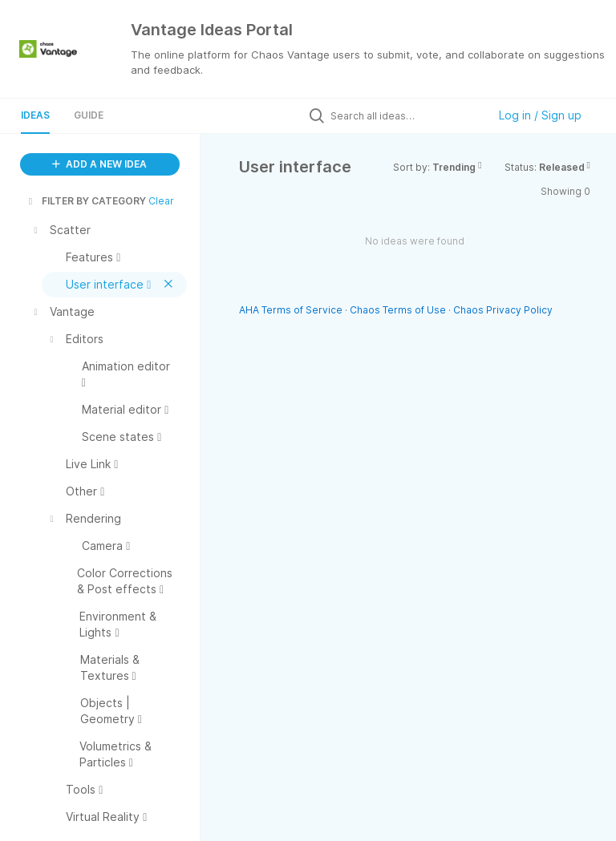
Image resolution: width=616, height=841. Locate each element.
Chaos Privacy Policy (503, 310)
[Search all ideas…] (405, 115)
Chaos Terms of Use (398, 310)
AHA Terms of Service (292, 310)
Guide (88, 115)
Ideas (35, 115)
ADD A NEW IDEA (99, 164)
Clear (161, 201)
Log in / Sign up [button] (540, 115)
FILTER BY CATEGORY (86, 201)
